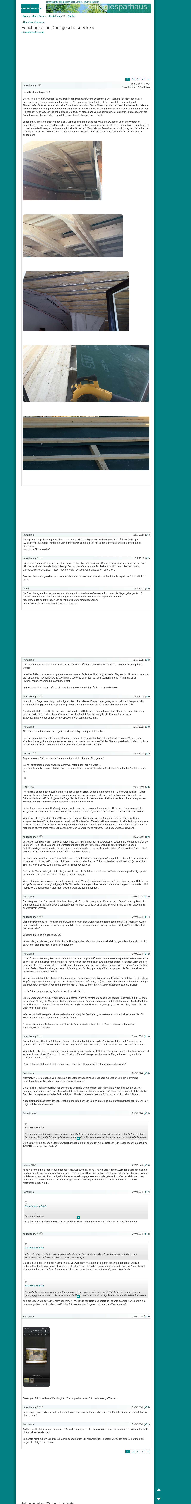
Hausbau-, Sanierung (34, 22)
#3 (147, 588)
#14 (147, 1073)
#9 (147, 836)
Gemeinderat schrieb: (36, 1206)
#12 (147, 953)
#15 (147, 1113)
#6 (147, 726)
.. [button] (78, 1139)
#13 (147, 1036)
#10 (147, 896)
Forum (25, 16)
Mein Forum (39, 16)
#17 (147, 1192)
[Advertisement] (86, 56)
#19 (147, 1316)
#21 (147, 1424)
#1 (147, 534)
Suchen (71, 16)
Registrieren (55, 16)
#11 (147, 917)
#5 (147, 696)
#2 (147, 558)
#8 (147, 787)
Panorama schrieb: (34, 1247)
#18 (147, 1233)
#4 (147, 659)
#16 (147, 1165)
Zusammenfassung (32, 32)
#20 (147, 1407)
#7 (147, 753)
